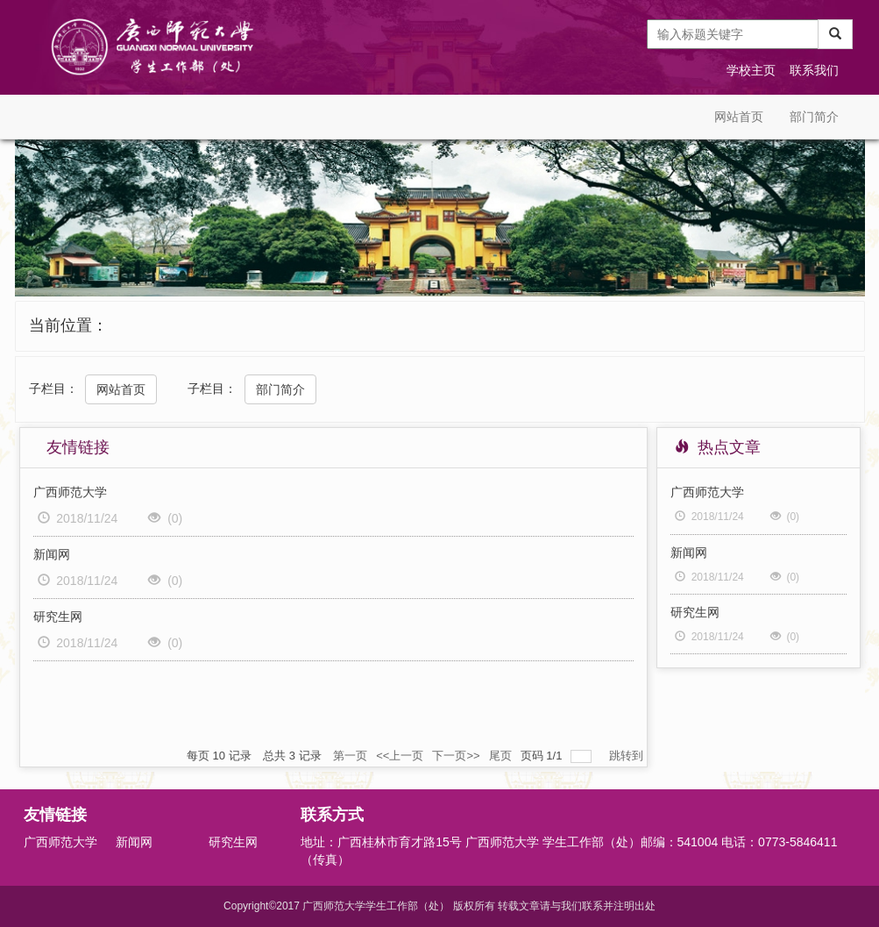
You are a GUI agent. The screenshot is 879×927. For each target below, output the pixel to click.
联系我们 (814, 70)
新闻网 (51, 554)
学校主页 (751, 70)
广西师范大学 (70, 492)
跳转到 (628, 755)
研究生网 (57, 617)
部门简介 (814, 117)
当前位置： (68, 325)
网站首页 (738, 117)
